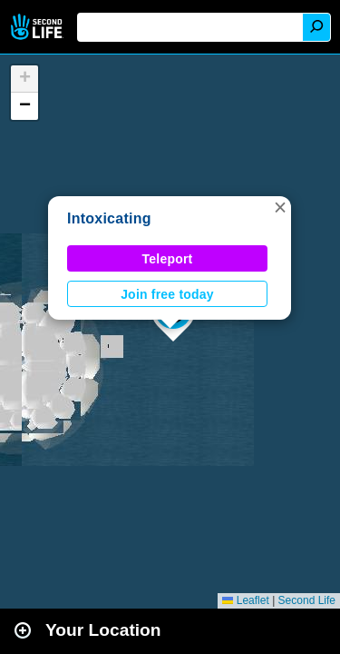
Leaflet (245, 600)
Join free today (167, 294)
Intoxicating (109, 218)
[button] (280, 207)
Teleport (167, 259)
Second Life (38, 27)
